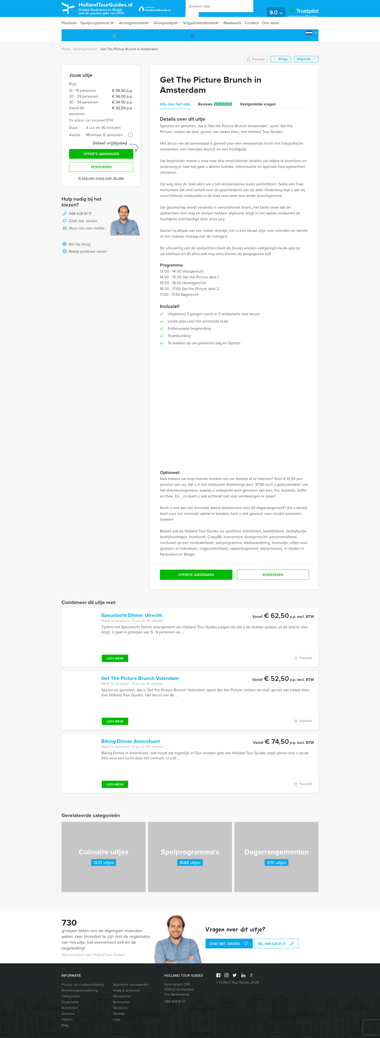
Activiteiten (70, 1007)
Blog (65, 1025)
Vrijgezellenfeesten (207, 23)
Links (117, 1019)
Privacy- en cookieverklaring (83, 984)
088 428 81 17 (299, 35)
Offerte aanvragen (101, 154)
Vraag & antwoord (126, 990)
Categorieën (71, 996)
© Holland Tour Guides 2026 (237, 982)
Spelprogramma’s (96, 23)
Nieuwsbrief (122, 996)
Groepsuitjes (169, 23)
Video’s (67, 1019)
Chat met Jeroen (79, 223)
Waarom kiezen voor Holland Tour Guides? (93, 954)
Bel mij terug (76, 246)
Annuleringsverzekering (80, 990)
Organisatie (70, 1002)
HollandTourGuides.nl (111, 8)
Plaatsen (69, 23)
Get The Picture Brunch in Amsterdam (129, 49)
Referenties (121, 1002)
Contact (262, 23)
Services (68, 1013)
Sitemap (119, 1013)
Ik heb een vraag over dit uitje (101, 179)
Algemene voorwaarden (131, 984)
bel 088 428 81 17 (276, 944)
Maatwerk (241, 23)
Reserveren (101, 168)
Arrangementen (135, 23)
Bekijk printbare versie (84, 253)
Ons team (281, 23)
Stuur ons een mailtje (83, 230)
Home (66, 49)
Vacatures (120, 1007)
